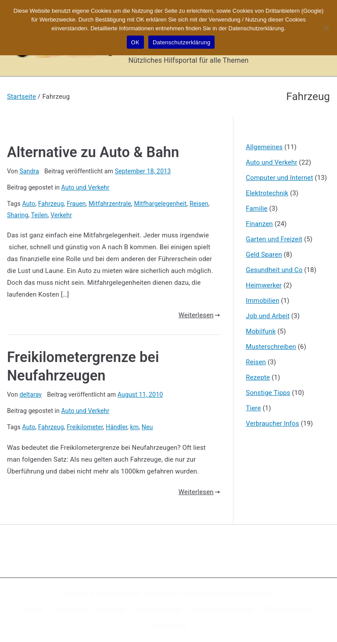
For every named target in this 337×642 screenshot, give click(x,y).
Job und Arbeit (268, 316)
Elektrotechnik (267, 193)
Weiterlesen (199, 315)
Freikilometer (85, 426)
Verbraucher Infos (272, 423)
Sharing (17, 215)
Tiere (253, 408)
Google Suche (168, 625)
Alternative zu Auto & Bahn (93, 152)
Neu (147, 426)
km (134, 426)
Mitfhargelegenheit (160, 203)
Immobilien (262, 301)
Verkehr (61, 215)
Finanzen (259, 224)
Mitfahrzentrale (110, 203)
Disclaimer (112, 609)
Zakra (222, 593)
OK (135, 42)
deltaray (30, 394)
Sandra (29, 171)
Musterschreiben (271, 347)
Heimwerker (264, 285)
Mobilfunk (261, 331)
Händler (116, 426)
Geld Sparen (264, 254)
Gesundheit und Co (274, 270)
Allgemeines (264, 147)
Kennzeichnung (159, 609)
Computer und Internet (279, 178)
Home (34, 609)
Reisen (199, 203)
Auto (29, 203)
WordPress (259, 593)
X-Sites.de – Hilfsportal (144, 593)
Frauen (76, 203)
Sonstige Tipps (268, 393)
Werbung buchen (288, 609)
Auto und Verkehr (85, 187)
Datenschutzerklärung (222, 609)
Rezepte (258, 377)
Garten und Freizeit (274, 239)
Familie (256, 208)
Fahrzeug (51, 203)
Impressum (70, 609)
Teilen (39, 215)
